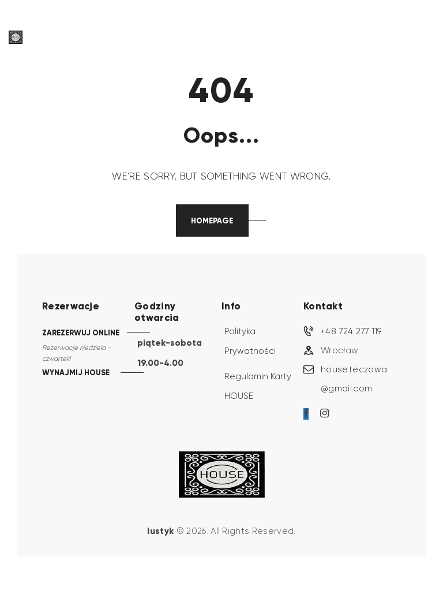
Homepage (212, 221)
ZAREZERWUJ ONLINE (80, 333)
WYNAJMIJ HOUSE (76, 374)
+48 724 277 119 (351, 332)
